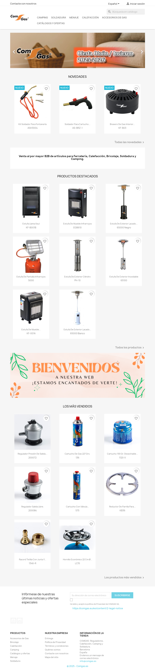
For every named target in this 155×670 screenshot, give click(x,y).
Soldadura (58, 17)
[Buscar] (126, 12)
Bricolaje (14, 642)
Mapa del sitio (51, 657)
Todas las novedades (130, 142)
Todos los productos (130, 347)
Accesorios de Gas (114, 17)
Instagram (20, 621)
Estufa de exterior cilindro (77, 276)
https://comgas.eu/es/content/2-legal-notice (97, 608)
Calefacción (90, 17)
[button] (20, 50)
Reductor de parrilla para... (122, 506)
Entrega (49, 638)
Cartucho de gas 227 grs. (77, 453)
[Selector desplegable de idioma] (114, 4)
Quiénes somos (52, 649)
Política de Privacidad (55, 642)
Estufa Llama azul (31, 223)
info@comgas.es (88, 661)
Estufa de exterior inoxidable (123, 276)
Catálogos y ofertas (51, 23)
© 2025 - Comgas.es (77, 666)
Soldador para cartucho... (77, 124)
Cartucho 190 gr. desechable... (122, 453)
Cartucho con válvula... (77, 506)
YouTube (13, 621)
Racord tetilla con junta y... (32, 559)
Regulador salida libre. (32, 506)
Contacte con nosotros (23, 3)
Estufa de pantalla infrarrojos (31, 276)
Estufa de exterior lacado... (124, 223)
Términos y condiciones (56, 646)
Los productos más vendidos (124, 577)
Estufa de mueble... (31, 329)
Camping (42, 17)
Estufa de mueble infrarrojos (77, 223)
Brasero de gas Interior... (122, 124)
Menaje (74, 17)
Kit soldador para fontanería (32, 124)
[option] (77, 50)
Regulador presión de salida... (32, 453)
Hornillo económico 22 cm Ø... (77, 559)
